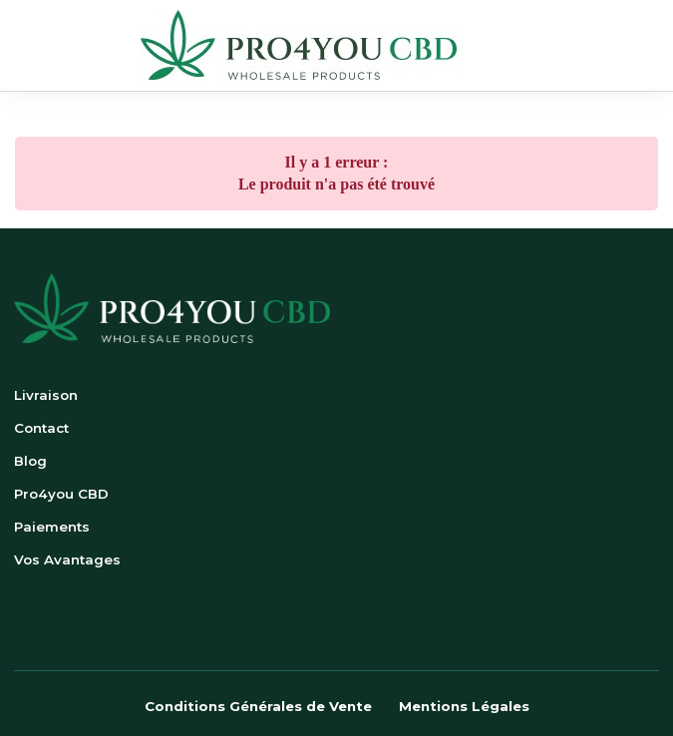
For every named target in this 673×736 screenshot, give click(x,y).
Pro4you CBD (61, 494)
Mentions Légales (464, 706)
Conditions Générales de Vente (258, 706)
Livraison (46, 395)
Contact (41, 428)
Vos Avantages (67, 559)
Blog (30, 461)
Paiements (52, 527)
